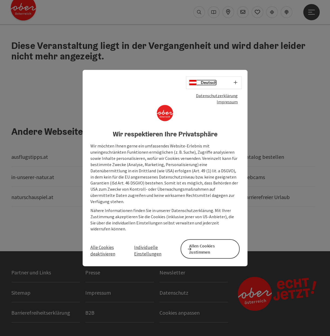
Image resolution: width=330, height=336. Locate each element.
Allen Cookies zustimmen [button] (207, 248)
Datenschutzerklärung (217, 97)
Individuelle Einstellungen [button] (147, 250)
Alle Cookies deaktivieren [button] (102, 250)
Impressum (227, 103)
